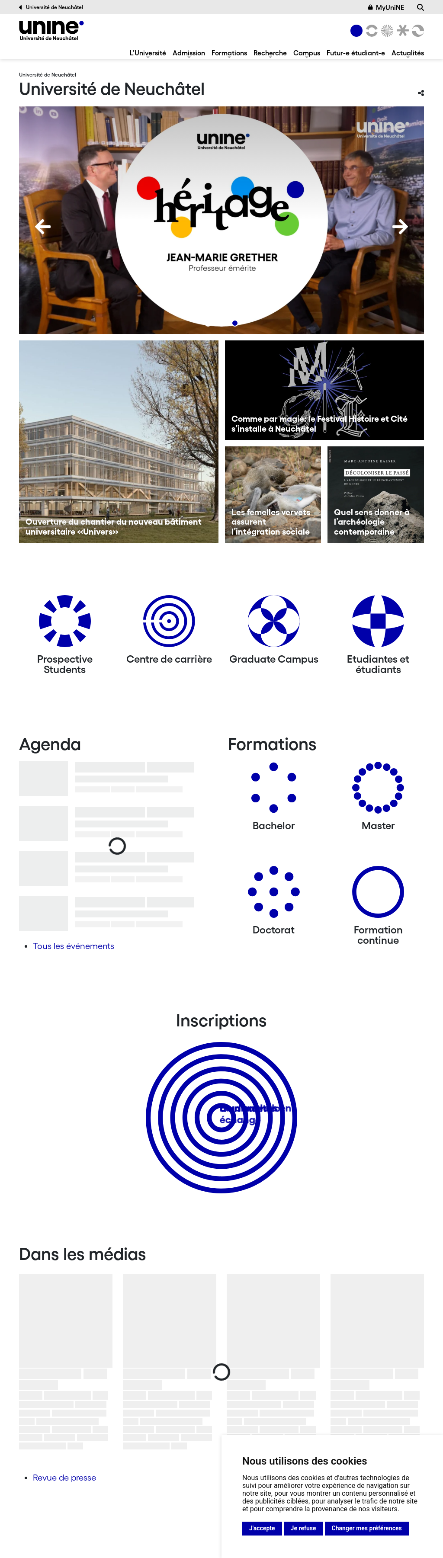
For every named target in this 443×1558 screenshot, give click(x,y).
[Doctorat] (273, 895)
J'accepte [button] (262, 1528)
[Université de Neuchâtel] (51, 30)
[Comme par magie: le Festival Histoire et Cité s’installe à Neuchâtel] (324, 390)
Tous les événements (73, 946)
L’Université (148, 53)
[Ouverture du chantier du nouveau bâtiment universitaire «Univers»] (118, 441)
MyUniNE (386, 7)
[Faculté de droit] (401, 31)
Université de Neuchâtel (51, 7)
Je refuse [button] (303, 1528)
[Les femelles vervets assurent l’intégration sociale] (273, 494)
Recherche (270, 53)
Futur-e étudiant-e (356, 53)
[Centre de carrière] (169, 624)
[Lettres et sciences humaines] (370, 31)
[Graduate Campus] (273, 624)
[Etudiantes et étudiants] (378, 624)
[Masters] (378, 791)
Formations (229, 53)
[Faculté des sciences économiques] (416, 31)
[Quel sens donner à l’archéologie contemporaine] (375, 494)
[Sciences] (386, 31)
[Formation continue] (378, 895)
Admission (189, 53)
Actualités (408, 53)
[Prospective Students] (65, 624)
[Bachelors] (273, 791)
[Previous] (43, 227)
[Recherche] (420, 7)
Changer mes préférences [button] (367, 1528)
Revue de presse (64, 1477)
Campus (306, 53)
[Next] (400, 227)
